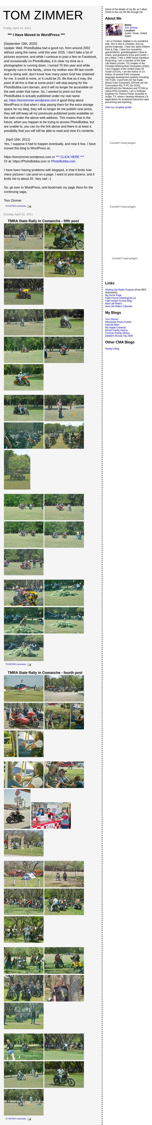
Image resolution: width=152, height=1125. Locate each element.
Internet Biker (112, 324)
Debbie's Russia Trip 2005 (119, 335)
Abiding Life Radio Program (119, 289)
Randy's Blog (112, 348)
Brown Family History (116, 330)
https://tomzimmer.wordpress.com (32, 100)
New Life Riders (113, 303)
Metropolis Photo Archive (118, 322)
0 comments (20, 206)
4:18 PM (11, 206)
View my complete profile (118, 107)
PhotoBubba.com (63, 161)
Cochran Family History (117, 333)
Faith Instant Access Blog (118, 300)
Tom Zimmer (131, 27)
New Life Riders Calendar (118, 306)
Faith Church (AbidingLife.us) (120, 298)
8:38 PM (11, 664)
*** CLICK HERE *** (70, 157)
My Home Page (113, 295)
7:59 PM (11, 1119)
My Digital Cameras (115, 327)
